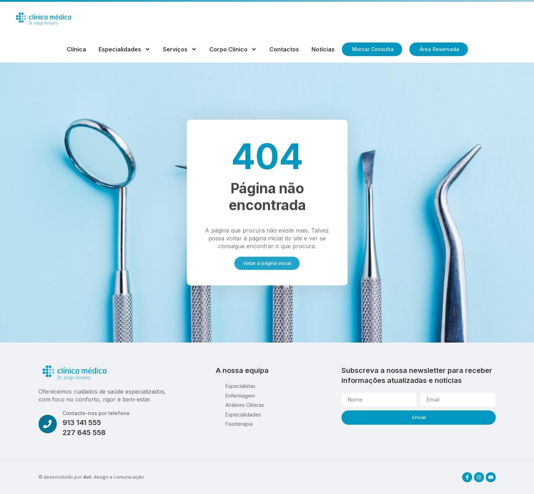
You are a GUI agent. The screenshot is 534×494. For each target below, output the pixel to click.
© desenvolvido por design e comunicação (91, 477)
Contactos (284, 49)
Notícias (323, 49)
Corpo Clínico (233, 49)
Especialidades (124, 49)
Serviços (180, 49)
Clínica (76, 49)
